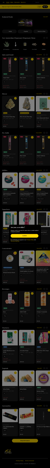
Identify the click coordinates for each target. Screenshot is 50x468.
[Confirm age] (24, 236)
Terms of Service (15, 241)
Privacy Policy (30, 240)
